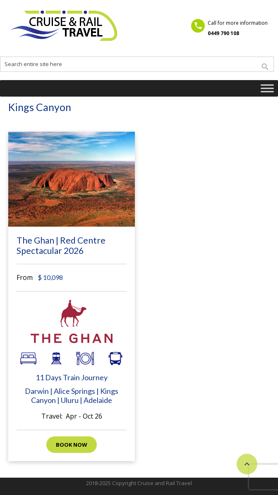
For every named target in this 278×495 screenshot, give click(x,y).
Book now (71, 444)
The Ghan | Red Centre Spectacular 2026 (61, 245)
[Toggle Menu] (267, 88)
